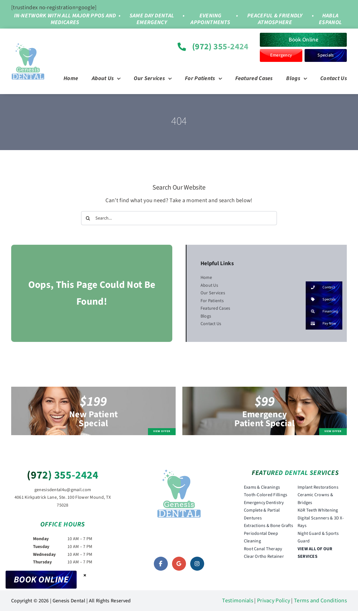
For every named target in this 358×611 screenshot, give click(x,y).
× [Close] (84, 575)
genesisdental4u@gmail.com (62, 490)
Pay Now (321, 324)
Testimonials (237, 601)
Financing (322, 312)
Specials (320, 299)
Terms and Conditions (320, 601)
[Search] (88, 218)
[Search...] (179, 218)
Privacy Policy (273, 601)
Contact (320, 287)
